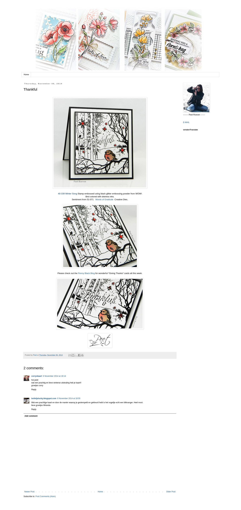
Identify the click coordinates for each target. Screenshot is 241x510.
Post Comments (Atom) (45, 496)
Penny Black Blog (86, 273)
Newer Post (29, 492)
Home (26, 74)
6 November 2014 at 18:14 (54, 376)
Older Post (170, 492)
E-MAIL (186, 122)
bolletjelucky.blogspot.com (43, 398)
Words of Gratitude (103, 199)
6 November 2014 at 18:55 (68, 398)
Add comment (31, 416)
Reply (33, 389)
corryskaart (36, 376)
